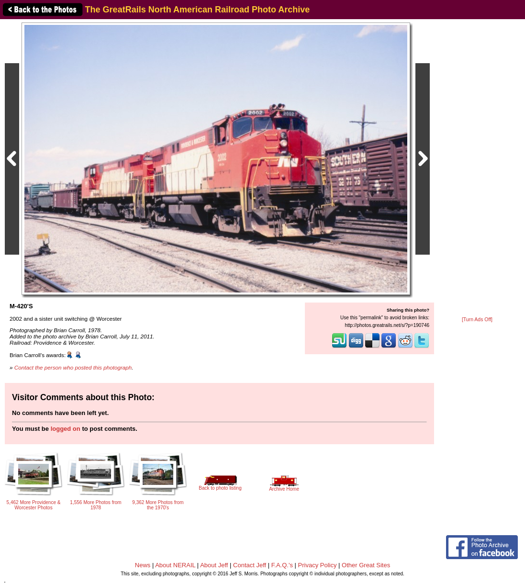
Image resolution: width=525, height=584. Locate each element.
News (143, 565)
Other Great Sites (366, 565)
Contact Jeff (249, 565)
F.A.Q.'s (282, 565)
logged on (65, 428)
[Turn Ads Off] (477, 319)
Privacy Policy (317, 565)
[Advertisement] (477, 168)
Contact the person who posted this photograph (73, 367)
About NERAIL (175, 565)
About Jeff (214, 565)
